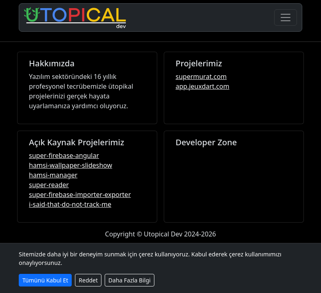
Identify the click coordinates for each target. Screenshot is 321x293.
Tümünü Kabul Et (45, 280)
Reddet (88, 280)
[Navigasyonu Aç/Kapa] (285, 17)
